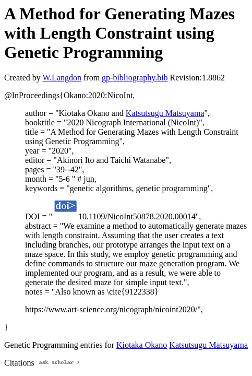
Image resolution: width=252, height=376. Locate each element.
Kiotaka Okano (141, 344)
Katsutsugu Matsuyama (165, 113)
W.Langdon (61, 77)
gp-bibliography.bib (135, 77)
